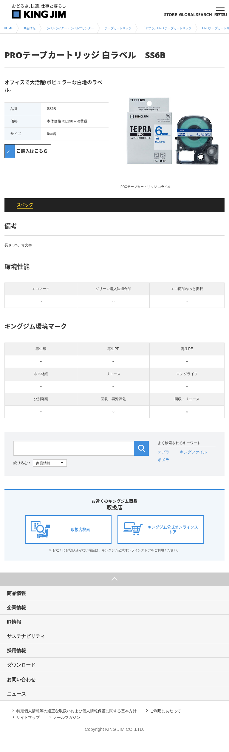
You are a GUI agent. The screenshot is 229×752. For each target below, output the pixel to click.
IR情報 (19, 626)
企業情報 (22, 611)
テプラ (163, 453)
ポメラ (163, 461)
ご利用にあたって (177, 721)
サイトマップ (29, 728)
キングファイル (191, 453)
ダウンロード (27, 673)
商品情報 (22, 595)
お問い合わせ (27, 688)
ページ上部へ (114, 580)
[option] (172, 134)
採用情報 (22, 657)
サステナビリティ (32, 642)
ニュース (22, 703)
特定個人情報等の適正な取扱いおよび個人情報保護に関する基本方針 (81, 721)
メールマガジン (70, 728)
